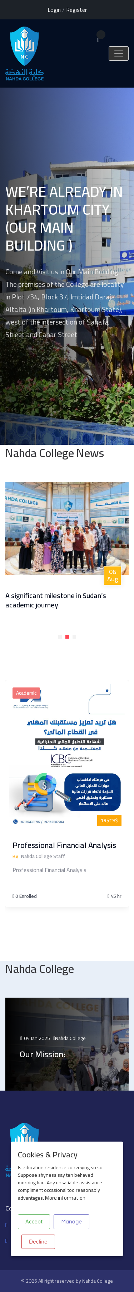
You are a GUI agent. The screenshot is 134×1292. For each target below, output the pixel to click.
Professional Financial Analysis (64, 845)
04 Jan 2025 (35, 1038)
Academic (26, 693)
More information (65, 1198)
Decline (38, 1241)
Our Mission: (42, 1054)
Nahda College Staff (43, 856)
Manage (71, 1221)
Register (76, 9)
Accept (34, 1221)
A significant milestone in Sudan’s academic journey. (55, 600)
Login (54, 9)
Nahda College (70, 1038)
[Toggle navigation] (119, 53)
